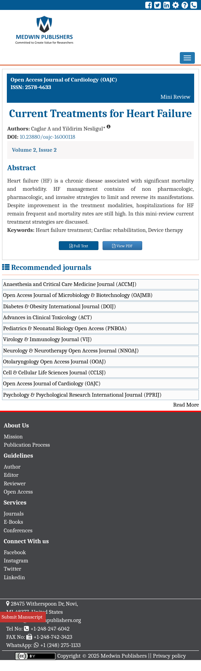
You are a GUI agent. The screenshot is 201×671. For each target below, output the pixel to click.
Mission (13, 436)
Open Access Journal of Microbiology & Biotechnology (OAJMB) (78, 295)
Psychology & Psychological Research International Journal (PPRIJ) (82, 395)
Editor (11, 475)
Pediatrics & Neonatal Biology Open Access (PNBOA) (65, 328)
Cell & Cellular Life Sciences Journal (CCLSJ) (54, 372)
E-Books (13, 522)
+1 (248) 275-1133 (60, 645)
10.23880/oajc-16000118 (47, 137)
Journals (14, 513)
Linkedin (14, 577)
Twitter (12, 569)
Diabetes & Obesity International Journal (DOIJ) (59, 306)
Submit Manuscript (22, 617)
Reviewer (15, 483)
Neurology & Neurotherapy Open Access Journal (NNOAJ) (71, 350)
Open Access (18, 491)
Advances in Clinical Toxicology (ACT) (47, 317)
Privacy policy (169, 656)
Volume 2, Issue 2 (34, 150)
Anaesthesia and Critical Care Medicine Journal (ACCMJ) (69, 284)
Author (12, 466)
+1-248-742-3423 (53, 637)
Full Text (78, 246)
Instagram (16, 560)
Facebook (15, 552)
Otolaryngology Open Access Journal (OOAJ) (54, 361)
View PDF (122, 246)
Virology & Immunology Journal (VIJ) (47, 339)
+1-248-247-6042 (50, 628)
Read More (186, 404)
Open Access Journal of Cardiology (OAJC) (51, 383)
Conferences (18, 530)
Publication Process (27, 445)
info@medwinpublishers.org (47, 620)
